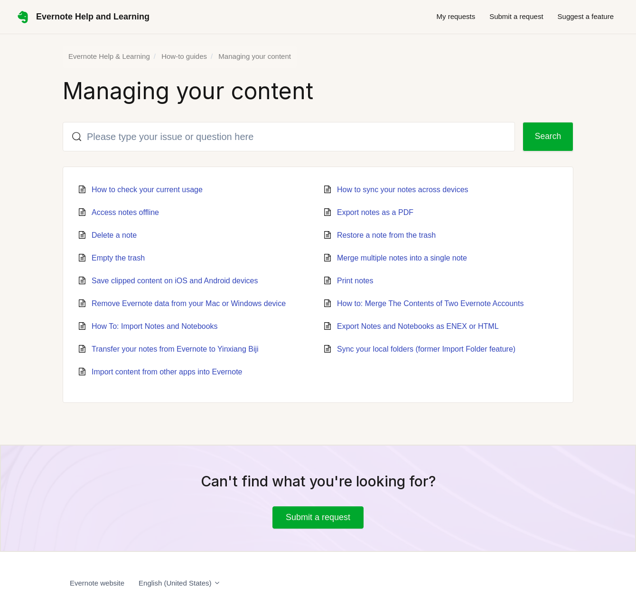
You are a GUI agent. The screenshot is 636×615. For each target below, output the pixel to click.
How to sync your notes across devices (402, 190)
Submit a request (516, 16)
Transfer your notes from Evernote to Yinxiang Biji (175, 349)
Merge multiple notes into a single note (402, 258)
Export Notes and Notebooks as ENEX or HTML (418, 326)
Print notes (355, 281)
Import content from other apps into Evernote (167, 372)
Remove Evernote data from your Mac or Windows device (189, 303)
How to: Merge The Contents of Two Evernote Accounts (430, 303)
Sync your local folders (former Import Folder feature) (426, 349)
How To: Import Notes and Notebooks (155, 326)
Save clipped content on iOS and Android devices (175, 281)
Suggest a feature (586, 16)
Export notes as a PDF (375, 212)
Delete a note (114, 235)
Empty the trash (118, 258)
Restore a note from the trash (386, 235)
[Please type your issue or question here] (287, 136)
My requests (455, 16)
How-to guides (184, 56)
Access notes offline (125, 212)
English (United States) (180, 583)
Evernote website (97, 583)
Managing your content (254, 56)
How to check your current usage (147, 190)
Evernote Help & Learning (109, 56)
